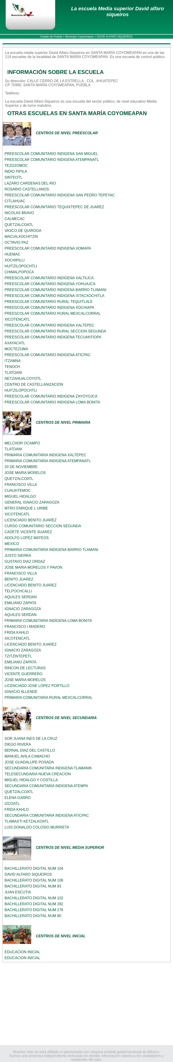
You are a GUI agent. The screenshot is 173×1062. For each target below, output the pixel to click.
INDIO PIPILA (16, 171)
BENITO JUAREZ (19, 579)
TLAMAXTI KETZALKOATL (27, 821)
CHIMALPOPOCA (19, 272)
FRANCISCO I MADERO (25, 627)
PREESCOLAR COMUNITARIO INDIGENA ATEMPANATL (52, 160)
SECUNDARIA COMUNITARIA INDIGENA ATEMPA (46, 786)
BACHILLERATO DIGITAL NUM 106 (34, 880)
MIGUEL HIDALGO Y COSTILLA (31, 780)
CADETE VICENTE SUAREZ (28, 532)
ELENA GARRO (18, 798)
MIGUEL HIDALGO (20, 496)
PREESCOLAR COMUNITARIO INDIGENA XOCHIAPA (49, 307)
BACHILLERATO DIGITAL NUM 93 (33, 886)
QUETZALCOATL (19, 225)
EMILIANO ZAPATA (20, 603)
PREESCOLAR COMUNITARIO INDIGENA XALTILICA (49, 278)
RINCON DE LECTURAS (25, 668)
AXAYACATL (15, 343)
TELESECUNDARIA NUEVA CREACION (38, 774)
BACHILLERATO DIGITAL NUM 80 (33, 916)
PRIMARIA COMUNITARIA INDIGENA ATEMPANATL (48, 461)
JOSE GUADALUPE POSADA (29, 762)
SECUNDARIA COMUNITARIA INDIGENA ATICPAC (47, 815)
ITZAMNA (13, 361)
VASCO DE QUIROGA (23, 231)
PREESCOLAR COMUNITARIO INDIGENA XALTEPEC (49, 325)
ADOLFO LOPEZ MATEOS (27, 538)
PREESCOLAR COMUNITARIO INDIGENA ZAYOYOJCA (51, 396)
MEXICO (12, 544)
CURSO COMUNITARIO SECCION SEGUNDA (43, 526)
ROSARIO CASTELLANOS (27, 189)
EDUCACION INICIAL (22, 952)
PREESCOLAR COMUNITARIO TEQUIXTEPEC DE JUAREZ (54, 207)
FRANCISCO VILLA (21, 485)
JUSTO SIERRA (18, 556)
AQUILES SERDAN (20, 597)
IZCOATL (12, 804)
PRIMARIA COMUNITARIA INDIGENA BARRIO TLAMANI (51, 550)
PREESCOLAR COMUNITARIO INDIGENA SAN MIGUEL (51, 154)
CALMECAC (15, 219)
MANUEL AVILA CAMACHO (27, 756)
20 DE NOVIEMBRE (21, 467)
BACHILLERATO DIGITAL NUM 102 (34, 898)
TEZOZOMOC (16, 165)
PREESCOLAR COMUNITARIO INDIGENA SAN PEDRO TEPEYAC (60, 195)
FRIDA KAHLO (17, 632)
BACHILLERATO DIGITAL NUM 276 (34, 910)
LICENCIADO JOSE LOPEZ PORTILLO (37, 686)
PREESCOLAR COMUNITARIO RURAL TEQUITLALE (49, 302)
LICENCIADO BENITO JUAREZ (31, 520)
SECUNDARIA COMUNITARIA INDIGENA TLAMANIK (48, 768)
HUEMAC (12, 254)
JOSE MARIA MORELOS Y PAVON (33, 567)
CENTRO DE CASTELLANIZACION (34, 384)
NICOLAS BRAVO (19, 213)
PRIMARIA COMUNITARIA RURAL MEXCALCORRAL (49, 698)
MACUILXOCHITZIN (21, 236)
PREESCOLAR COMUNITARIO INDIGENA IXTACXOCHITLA (54, 296)
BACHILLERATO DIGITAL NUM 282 (34, 904)
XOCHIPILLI (15, 260)
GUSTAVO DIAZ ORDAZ (25, 561)
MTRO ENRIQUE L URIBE (26, 508)
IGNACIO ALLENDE (21, 692)
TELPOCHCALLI (18, 591)
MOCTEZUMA (16, 349)
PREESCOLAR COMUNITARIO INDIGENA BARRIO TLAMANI (55, 290)
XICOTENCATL (17, 319)
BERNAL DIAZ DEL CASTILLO (30, 750)
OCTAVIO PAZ (16, 242)
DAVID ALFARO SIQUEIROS (28, 874)
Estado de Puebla (51, 36)
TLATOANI (13, 373)
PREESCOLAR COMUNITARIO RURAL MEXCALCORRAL (53, 313)
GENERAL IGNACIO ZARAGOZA (32, 502)
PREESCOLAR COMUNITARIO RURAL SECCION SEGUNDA (55, 331)
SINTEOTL (13, 177)
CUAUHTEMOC (18, 490)
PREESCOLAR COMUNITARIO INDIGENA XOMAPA (48, 248)
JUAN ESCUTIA (18, 892)
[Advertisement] (86, 1004)
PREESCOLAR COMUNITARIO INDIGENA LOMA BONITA (52, 402)
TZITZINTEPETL (18, 656)
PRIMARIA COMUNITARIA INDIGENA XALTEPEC (45, 455)
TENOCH (12, 367)
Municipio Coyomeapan (79, 36)
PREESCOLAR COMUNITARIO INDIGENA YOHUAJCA (50, 284)
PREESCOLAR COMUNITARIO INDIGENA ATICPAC (48, 355)
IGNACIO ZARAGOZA (23, 609)
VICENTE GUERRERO (23, 674)
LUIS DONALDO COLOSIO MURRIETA (37, 827)
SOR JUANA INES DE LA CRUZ (31, 738)
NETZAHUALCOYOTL (23, 378)
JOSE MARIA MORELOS (25, 473)
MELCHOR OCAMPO (22, 443)
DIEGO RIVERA (18, 744)
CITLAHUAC (15, 201)
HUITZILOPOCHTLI (21, 266)
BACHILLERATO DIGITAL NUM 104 (34, 868)
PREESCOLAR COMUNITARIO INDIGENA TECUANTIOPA (53, 337)
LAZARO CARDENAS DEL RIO (30, 183)
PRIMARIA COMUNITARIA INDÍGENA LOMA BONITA (48, 621)
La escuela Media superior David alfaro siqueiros (117, 11)
